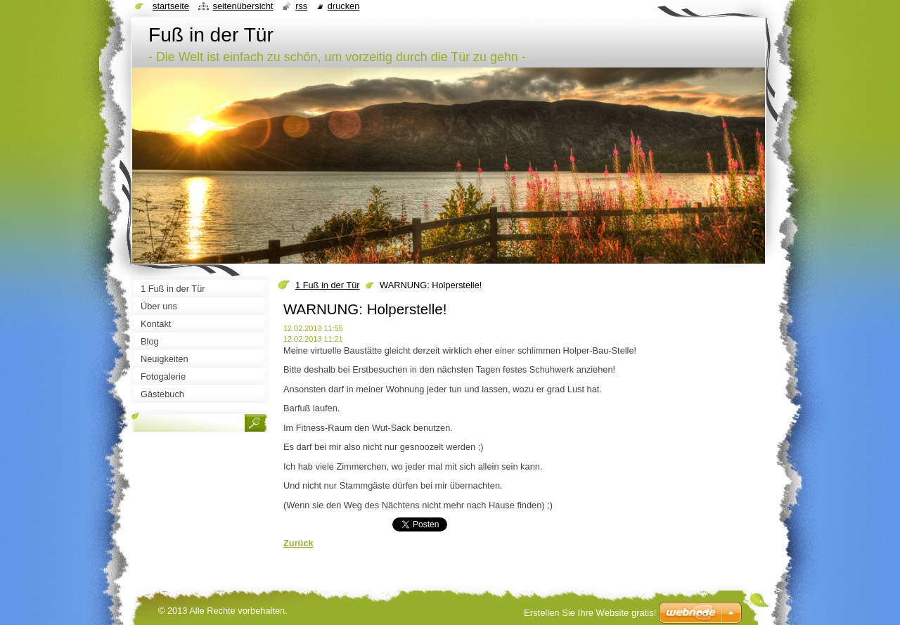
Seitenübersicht (242, 6)
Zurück (298, 543)
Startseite (171, 6)
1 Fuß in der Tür (327, 285)
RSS (301, 6)
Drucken (344, 6)
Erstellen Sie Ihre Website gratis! (590, 612)
